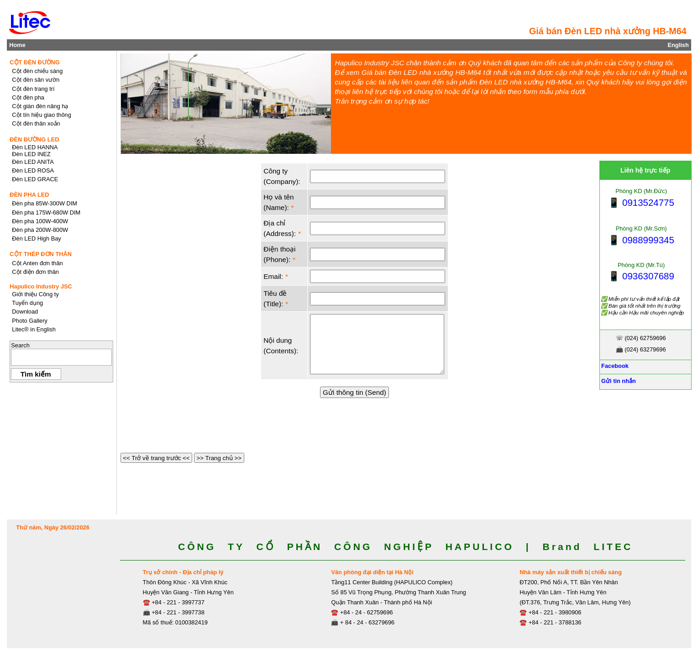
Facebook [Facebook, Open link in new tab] (614, 365)
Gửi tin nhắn (618, 380)
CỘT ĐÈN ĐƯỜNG (35, 62)
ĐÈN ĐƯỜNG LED (34, 139)
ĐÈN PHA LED (29, 194)
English (677, 45)
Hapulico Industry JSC (41, 286)
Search (20, 345)
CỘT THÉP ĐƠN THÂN (41, 254)
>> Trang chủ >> (219, 458)
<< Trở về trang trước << (156, 458)
